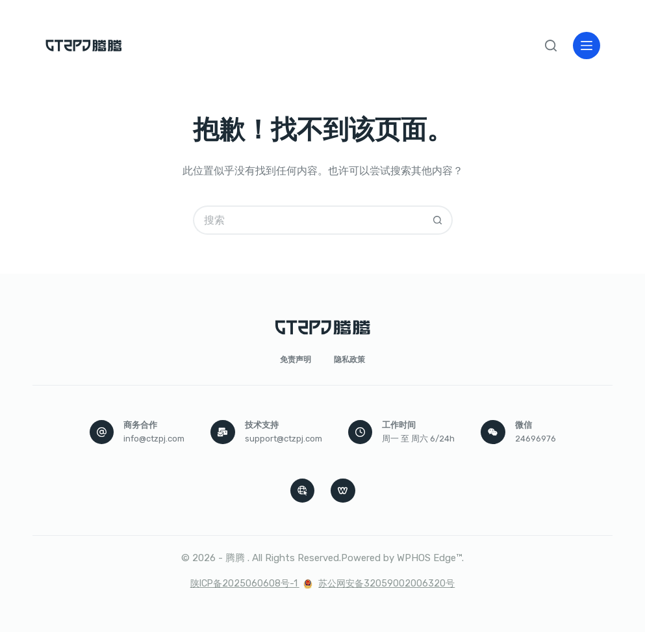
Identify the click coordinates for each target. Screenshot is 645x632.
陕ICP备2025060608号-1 (244, 583)
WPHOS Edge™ (429, 558)
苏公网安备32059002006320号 (386, 583)
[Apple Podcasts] (302, 491)
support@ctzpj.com (283, 438)
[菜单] (586, 45)
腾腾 (235, 558)
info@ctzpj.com (153, 438)
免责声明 (295, 359)
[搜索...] (308, 220)
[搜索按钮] (438, 220)
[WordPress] (343, 491)
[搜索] (551, 45)
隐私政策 (349, 359)
